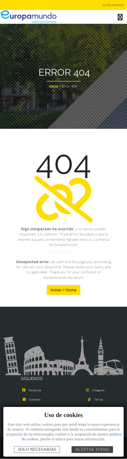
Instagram (95, 390)
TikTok (95, 399)
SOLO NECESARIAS (37, 449)
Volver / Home (63, 289)
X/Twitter (32, 399)
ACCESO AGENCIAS (113, 5)
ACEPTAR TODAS (92, 449)
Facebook (31, 390)
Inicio (53, 86)
